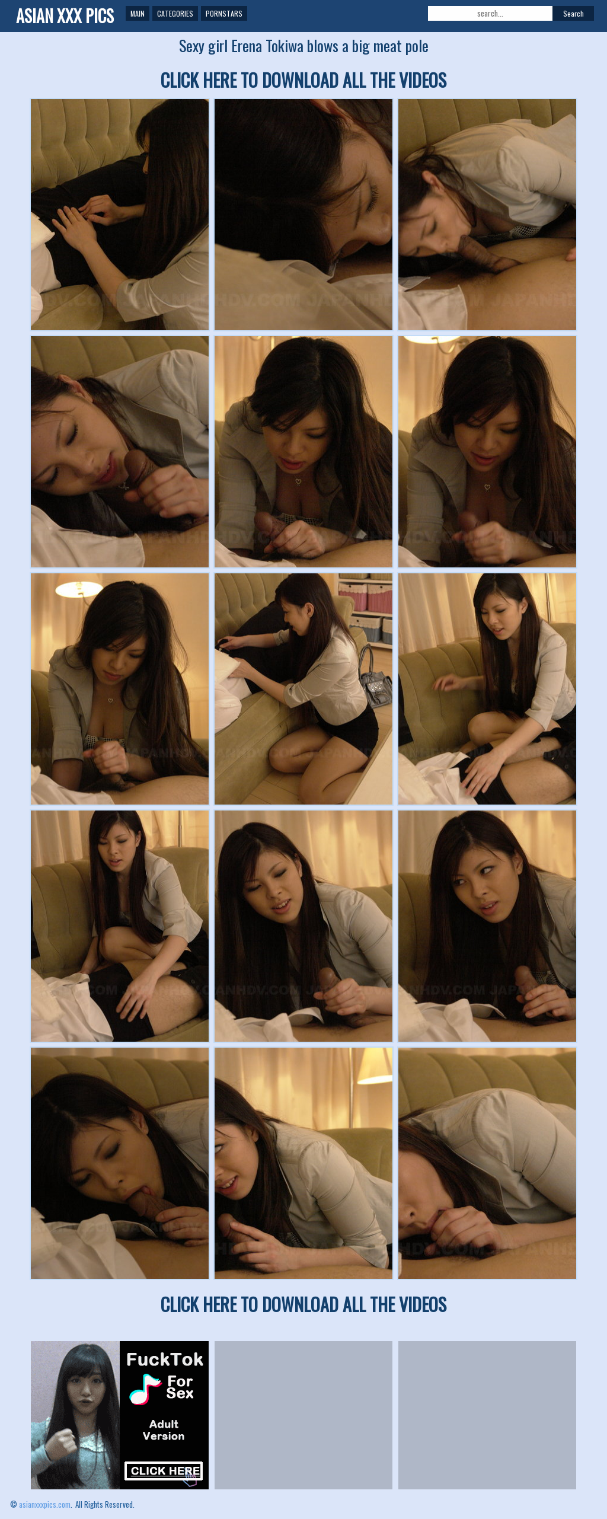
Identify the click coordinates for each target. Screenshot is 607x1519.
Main (137, 13)
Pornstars (224, 13)
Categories (175, 13)
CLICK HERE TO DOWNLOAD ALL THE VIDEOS (303, 79)
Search (573, 13)
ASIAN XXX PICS (65, 16)
